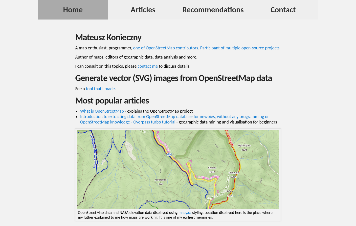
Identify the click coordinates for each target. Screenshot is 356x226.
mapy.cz (184, 212)
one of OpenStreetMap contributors (165, 48)
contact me (148, 66)
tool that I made (100, 88)
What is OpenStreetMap (102, 111)
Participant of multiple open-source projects (240, 48)
